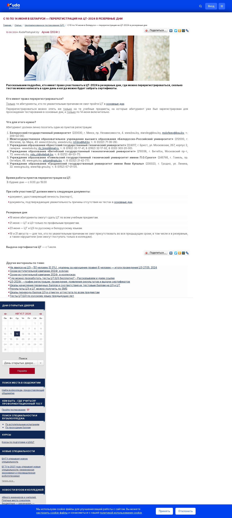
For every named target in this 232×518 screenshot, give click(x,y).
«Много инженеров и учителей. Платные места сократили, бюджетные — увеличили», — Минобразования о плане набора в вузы (207, 219)
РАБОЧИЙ (193, 319)
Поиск (209, 74)
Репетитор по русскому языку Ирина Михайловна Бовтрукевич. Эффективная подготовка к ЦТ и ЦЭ (208, 449)
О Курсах (193, 280)
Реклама (155, 469)
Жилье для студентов (199, 422)
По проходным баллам (204, 143)
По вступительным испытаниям (208, 140)
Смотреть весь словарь (200, 329)
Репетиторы (194, 417)
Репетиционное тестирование (204, 254)
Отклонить (185, 511)
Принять (164, 511)
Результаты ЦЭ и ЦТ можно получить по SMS (39, 283)
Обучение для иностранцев (205, 469)
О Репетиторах (196, 277)
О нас (141, 469)
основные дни (116, 103)
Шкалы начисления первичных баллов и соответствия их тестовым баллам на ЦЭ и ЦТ (66, 279)
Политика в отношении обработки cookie (33, 499)
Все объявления (197, 427)
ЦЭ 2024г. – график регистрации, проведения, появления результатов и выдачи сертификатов (71, 276)
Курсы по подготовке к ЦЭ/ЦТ (204, 157)
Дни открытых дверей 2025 (209, 358)
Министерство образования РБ (205, 395)
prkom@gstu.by (57, 159)
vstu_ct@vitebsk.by (42, 153)
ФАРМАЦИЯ (194, 306)
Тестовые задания (198, 260)
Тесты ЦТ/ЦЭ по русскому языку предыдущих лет (43, 289)
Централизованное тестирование (206, 257)
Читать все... (194, 196)
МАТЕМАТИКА (195, 301)
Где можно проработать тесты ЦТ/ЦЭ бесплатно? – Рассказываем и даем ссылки (63, 273)
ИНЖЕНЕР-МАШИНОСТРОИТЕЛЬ (206, 324)
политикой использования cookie (121, 513)
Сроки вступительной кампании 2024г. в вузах (40, 267)
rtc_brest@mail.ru (61, 147)
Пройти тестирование (200, 125)
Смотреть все (195, 364)
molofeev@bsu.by (42, 135)
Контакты (173, 469)
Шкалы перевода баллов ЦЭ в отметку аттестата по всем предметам (56, 286)
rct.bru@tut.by (84, 141)
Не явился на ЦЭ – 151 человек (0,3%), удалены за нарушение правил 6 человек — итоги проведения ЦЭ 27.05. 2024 (84, 264)
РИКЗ (191, 390)
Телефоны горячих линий (202, 381)
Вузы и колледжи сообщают (210, 353)
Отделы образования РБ (201, 386)
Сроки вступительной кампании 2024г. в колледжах (44, 270)
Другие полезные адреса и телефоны (208, 400)
